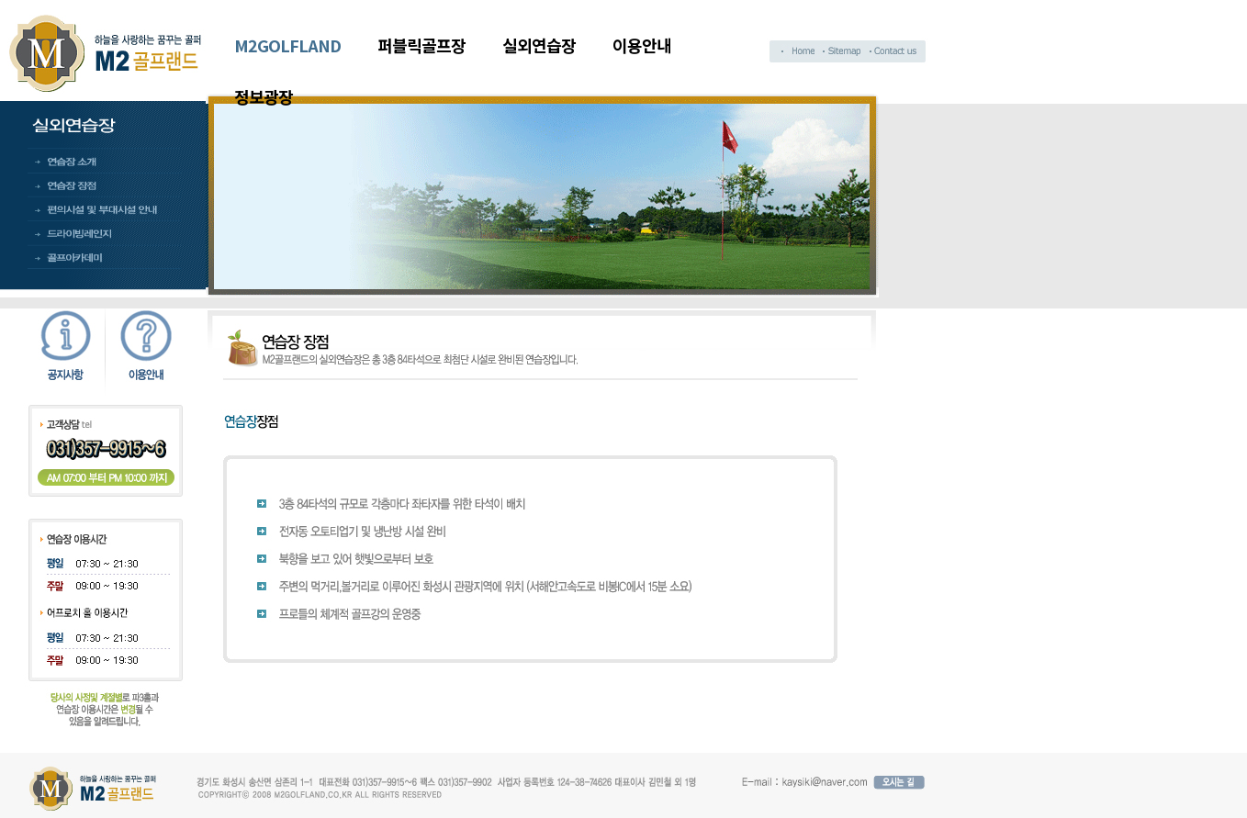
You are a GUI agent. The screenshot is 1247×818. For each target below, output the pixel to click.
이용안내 (641, 45)
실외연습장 (539, 45)
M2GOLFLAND (287, 45)
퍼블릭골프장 (421, 45)
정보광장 (263, 96)
